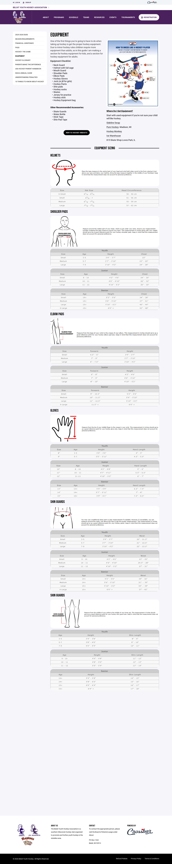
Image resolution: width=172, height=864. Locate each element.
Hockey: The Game (23, 51)
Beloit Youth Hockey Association (30, 7)
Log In (16, 2)
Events (113, 17)
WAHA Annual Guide (23, 73)
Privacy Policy (136, 858)
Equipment (20, 56)
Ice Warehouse (114, 135)
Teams (86, 17)
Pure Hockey (113, 127)
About (46, 17)
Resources (99, 17)
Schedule (73, 17)
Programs (59, 17)
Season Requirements (24, 39)
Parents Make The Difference (28, 64)
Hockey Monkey (114, 131)
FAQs (17, 47)
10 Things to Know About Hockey (29, 81)
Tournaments (128, 17)
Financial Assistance (24, 43)
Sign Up (27, 2)
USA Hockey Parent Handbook (28, 69)
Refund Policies (121, 858)
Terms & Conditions (152, 858)
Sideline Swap (113, 122)
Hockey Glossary (22, 60)
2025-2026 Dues (21, 34)
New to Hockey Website (76, 132)
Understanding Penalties (26, 77)
